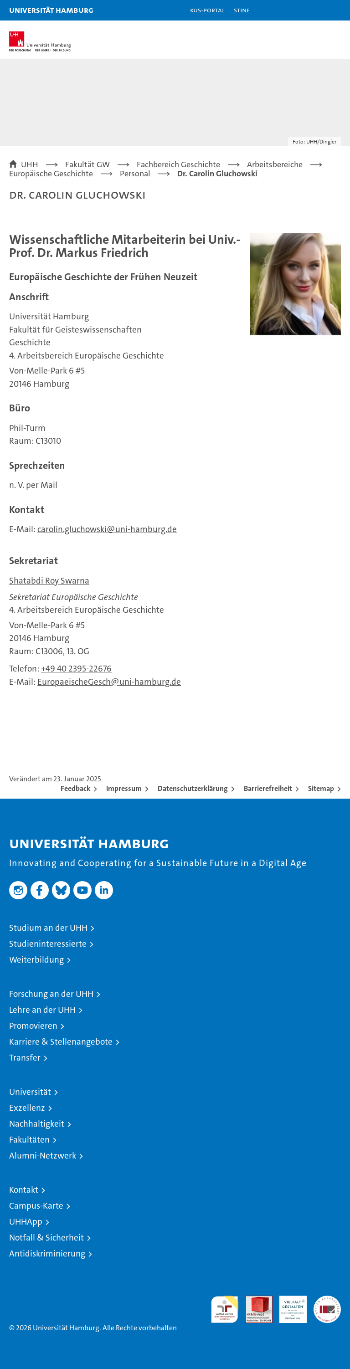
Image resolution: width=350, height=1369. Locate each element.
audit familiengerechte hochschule (224, 1309)
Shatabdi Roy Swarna (49, 580)
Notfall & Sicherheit (46, 1237)
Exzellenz (27, 1107)
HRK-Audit (288, 1305)
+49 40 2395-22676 (76, 668)
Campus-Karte (36, 1205)
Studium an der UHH (48, 927)
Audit (253, 1300)
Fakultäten (29, 1139)
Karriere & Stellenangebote (61, 1041)
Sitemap (321, 788)
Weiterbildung (36, 959)
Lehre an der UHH (42, 1009)
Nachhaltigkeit (36, 1123)
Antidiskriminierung (47, 1253)
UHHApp (25, 1221)
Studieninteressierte (48, 943)
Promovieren (33, 1025)
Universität (30, 1091)
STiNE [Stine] (242, 10)
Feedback (75, 788)
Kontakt (23, 1189)
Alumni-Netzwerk (42, 1155)
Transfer (25, 1057)
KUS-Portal (207, 10)
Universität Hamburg (51, 9)
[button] (314, 10)
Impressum (124, 788)
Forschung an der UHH (51, 994)
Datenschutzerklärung (193, 788)
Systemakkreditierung (327, 1300)
